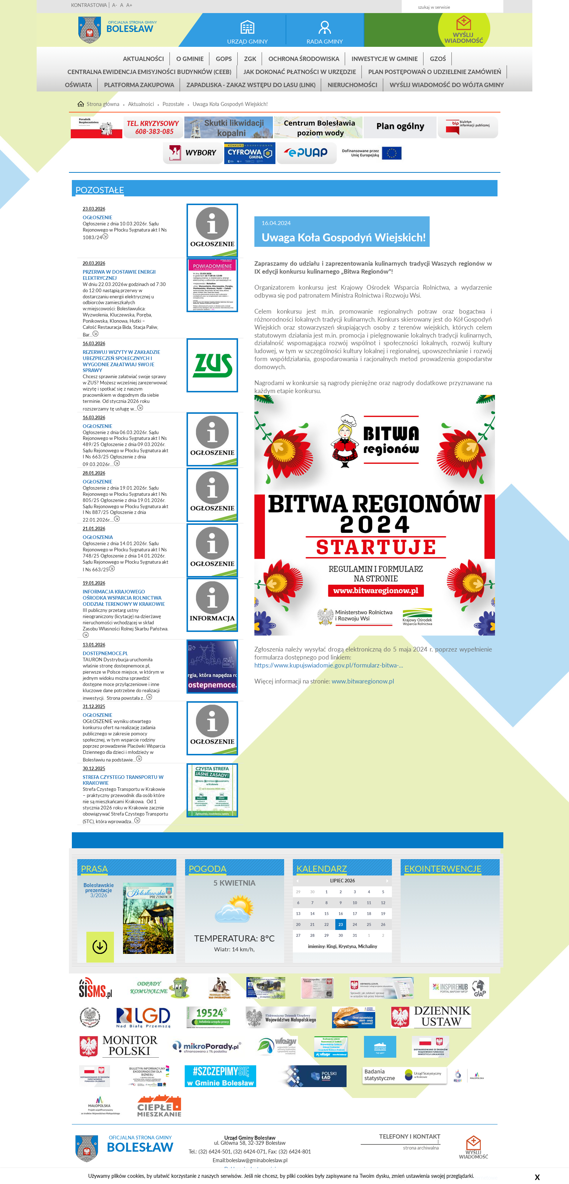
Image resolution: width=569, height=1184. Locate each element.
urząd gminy (247, 41)
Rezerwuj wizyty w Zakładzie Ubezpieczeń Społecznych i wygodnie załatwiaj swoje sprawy (121, 361)
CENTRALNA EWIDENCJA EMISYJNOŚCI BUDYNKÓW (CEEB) (149, 71)
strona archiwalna (421, 1148)
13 (298, 913)
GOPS (224, 58)
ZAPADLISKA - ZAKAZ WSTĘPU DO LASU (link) (251, 84)
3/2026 (98, 890)
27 (298, 935)
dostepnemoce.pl (105, 653)
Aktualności (143, 58)
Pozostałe (173, 104)
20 (298, 924)
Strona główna (89, 30)
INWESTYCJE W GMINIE (385, 58)
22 (326, 924)
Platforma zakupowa (139, 84)
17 (355, 913)
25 (369, 924)
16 (341, 913)
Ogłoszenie (97, 217)
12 (383, 903)
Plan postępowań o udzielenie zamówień (434, 71)
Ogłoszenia (98, 537)
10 (355, 903)
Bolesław (129, 28)
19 (383, 913)
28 (312, 935)
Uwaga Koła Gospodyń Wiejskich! (230, 104)
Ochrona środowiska (304, 58)
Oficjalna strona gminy (132, 22)
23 (341, 924)
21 (312, 924)
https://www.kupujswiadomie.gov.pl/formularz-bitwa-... (328, 665)
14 (312, 913)
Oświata (78, 84)
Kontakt (444, 4)
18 (369, 913)
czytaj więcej (105, 236)
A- (114, 5)
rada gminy (325, 41)
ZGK (250, 58)
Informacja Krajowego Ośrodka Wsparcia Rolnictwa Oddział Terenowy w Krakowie (124, 598)
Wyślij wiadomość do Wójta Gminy (447, 84)
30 (341, 935)
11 (369, 903)
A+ (129, 5)
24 (355, 924)
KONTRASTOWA (89, 5)
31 (355, 935)
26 (383, 924)
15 (326, 913)
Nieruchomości (352, 84)
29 (326, 935)
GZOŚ (438, 58)
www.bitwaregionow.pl (363, 681)
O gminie (190, 58)
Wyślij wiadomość (473, 1155)
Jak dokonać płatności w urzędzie (299, 71)
